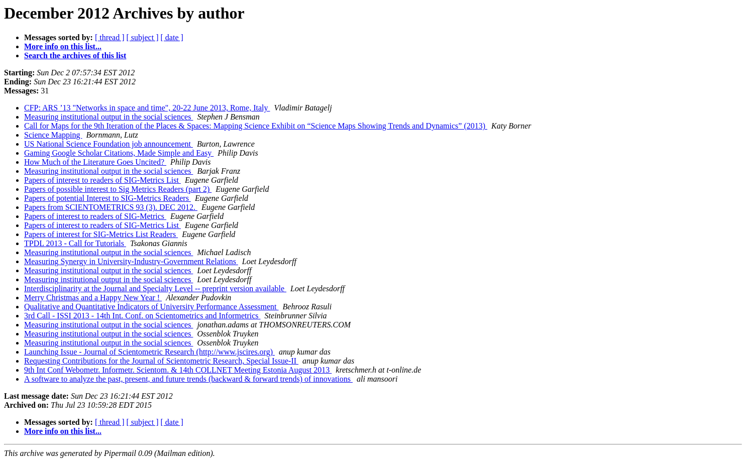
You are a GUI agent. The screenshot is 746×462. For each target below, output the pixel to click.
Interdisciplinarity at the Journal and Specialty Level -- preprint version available (155, 288)
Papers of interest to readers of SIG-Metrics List (102, 180)
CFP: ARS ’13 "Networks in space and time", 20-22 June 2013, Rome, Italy (147, 107)
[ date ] (172, 37)
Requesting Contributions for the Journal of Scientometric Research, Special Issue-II (161, 361)
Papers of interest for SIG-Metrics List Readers (101, 234)
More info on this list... (62, 46)
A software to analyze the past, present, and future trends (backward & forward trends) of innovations (188, 379)
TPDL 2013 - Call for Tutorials (75, 243)
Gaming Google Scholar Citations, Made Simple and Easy (119, 153)
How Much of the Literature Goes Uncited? (95, 162)
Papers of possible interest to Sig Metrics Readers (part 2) (117, 189)
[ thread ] (110, 37)
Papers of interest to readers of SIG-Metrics (95, 216)
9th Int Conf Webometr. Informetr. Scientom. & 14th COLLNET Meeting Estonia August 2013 (178, 370)
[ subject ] (143, 37)
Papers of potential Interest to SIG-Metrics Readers (107, 198)
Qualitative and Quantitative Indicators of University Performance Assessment (151, 306)
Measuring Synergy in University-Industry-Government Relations (131, 261)
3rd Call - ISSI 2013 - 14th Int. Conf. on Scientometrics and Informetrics (142, 315)
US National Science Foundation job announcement (108, 144)
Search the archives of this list (75, 55)
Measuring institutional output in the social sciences (108, 116)
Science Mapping (53, 135)
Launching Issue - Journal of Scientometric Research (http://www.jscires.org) (149, 352)
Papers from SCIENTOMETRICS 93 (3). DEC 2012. (110, 207)
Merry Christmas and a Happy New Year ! (93, 297)
